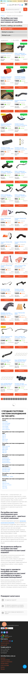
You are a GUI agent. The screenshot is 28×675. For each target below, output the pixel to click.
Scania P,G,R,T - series (7, 476)
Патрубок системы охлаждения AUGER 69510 (7, 148)
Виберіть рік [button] (6, 35)
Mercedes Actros (6, 468)
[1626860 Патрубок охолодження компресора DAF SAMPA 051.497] (21, 118)
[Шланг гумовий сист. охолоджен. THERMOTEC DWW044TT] (21, 165)
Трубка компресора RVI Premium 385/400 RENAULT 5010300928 (6, 337)
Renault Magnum (6, 459)
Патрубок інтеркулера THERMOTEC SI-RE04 (6, 77)
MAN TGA (4, 451)
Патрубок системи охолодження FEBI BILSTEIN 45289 (5, 290)
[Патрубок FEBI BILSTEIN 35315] (21, 94)
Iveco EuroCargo (6, 423)
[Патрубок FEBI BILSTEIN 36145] (7, 236)
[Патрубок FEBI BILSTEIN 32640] (21, 236)
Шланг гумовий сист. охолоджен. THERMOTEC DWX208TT (6, 172)
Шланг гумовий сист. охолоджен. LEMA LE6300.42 (6, 361)
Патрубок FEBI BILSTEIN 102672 (20, 219)
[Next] (26, 399)
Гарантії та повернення (6, 661)
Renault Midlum (6, 461)
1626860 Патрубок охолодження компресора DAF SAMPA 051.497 (21, 125)
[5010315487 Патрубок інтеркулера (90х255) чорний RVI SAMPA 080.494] (21, 71)
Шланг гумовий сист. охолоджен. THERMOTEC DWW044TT (20, 172)
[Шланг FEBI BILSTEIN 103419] (7, 212)
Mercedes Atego (6, 469)
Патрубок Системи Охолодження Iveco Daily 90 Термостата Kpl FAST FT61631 (21, 148)
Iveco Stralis (5, 426)
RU (5, 1)
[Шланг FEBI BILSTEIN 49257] (21, 307)
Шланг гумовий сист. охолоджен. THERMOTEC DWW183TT (6, 195)
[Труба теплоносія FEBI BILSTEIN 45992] (21, 259)
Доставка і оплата (11, 1)
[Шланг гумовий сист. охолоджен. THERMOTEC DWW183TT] (7, 189)
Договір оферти (4, 663)
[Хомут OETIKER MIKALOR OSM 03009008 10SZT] (7, 377)
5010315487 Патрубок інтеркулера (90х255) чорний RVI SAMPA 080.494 (20, 77)
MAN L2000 (5, 449)
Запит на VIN (4, 645)
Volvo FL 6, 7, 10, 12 (6, 485)
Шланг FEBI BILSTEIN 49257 (20, 313)
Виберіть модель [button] (8, 32)
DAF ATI (4, 435)
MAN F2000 (5, 448)
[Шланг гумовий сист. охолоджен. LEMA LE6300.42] (7, 354)
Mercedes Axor (5, 471)
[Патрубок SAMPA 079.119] (7, 47)
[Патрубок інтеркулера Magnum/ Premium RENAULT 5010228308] (7, 118)
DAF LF (4, 438)
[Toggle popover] (25, 666)
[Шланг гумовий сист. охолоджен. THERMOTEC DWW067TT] (21, 189)
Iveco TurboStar (6, 429)
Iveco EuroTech (6, 424)
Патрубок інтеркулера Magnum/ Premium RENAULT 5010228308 (6, 125)
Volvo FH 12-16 (5, 483)
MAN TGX (4, 452)
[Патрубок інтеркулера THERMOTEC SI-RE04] (7, 71)
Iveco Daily (4, 421)
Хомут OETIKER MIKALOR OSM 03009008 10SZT (6, 384)
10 (23, 399)
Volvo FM (4, 486)
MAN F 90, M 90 (6, 446)
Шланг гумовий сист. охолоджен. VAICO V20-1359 (20, 337)
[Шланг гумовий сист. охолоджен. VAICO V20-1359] (21, 330)
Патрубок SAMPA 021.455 (7, 100)
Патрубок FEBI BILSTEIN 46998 (6, 266)
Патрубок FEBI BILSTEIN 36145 (6, 243)
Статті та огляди (5, 665)
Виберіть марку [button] (7, 28)
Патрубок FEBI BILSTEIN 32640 (20, 243)
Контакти (20, 1)
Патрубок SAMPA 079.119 (6, 53)
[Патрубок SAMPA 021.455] (7, 94)
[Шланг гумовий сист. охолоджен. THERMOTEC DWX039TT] (21, 47)
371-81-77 (13, 5)
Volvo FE (4, 482)
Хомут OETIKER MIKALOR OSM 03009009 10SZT (20, 361)
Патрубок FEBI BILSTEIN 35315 (20, 101)
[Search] (25, 9)
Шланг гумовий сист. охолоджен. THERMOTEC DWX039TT (20, 54)
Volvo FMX (4, 488)
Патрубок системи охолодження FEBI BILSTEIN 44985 (19, 290)
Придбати (7, 64)
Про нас (3, 669)
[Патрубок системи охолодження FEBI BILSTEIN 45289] (7, 283)
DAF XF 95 (4, 441)
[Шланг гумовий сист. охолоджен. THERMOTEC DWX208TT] (7, 165)
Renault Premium (6, 462)
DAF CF (4, 436)
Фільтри (24, 40)
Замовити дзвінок (5, 643)
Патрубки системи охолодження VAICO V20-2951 (21, 384)
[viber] (7, 632)
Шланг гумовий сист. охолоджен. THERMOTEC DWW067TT (20, 195)
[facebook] (2, 632)
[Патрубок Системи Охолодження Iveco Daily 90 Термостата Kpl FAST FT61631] (21, 141)
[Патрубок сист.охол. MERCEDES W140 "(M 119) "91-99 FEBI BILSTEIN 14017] (7, 307)
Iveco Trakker (5, 428)
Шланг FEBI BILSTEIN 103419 (6, 219)
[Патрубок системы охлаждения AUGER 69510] (7, 141)
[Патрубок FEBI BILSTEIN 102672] (21, 212)
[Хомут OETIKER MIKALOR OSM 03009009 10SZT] (21, 354)
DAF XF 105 (5, 439)
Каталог (3, 667)
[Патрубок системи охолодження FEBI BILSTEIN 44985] (21, 283)
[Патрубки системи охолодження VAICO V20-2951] (21, 377)
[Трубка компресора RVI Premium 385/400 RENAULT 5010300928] (7, 330)
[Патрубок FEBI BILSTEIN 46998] (7, 259)
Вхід (25, 1)
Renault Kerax (5, 458)
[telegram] (4, 632)
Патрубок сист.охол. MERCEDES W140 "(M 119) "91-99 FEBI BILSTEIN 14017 (7, 313)
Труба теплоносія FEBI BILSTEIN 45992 (20, 266)
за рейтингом (4, 40)
